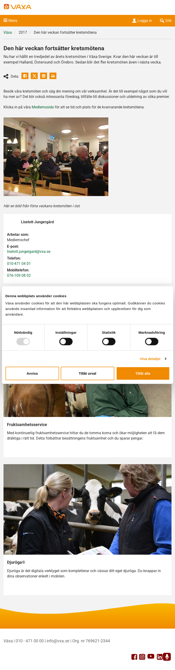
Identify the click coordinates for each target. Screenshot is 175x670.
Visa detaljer (150, 358)
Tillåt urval (87, 373)
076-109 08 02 (19, 275)
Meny (12, 20)
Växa (7, 32)
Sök (165, 20)
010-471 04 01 (19, 263)
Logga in (141, 20)
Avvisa (32, 373)
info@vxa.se (58, 640)
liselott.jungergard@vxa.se (28, 251)
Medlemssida (43, 107)
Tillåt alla (142, 373)
